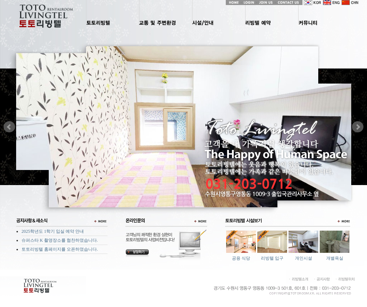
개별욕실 (334, 258)
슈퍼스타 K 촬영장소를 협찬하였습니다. (60, 240)
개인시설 (303, 258)
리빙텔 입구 (272, 258)
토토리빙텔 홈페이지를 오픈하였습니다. (60, 249)
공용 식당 (241, 258)
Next (357, 127)
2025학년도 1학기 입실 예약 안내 (53, 231)
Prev (9, 127)
